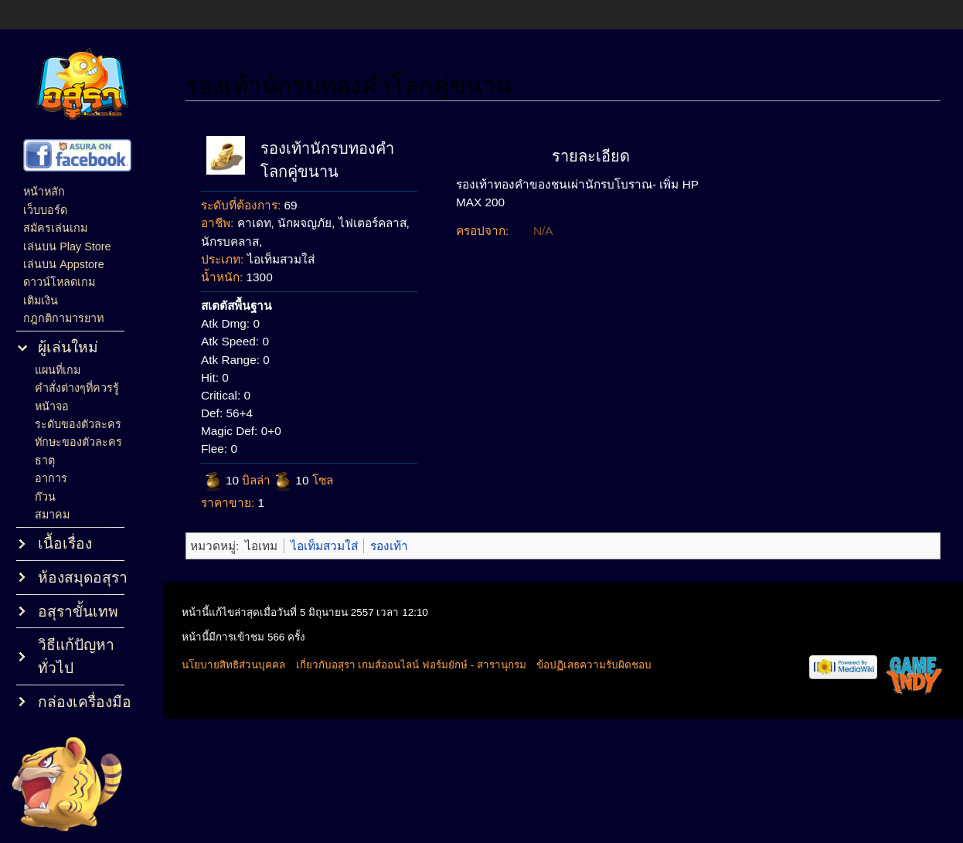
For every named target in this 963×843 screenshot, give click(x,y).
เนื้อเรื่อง (65, 543)
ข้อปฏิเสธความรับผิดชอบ (594, 665)
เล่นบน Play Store (67, 246)
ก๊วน (45, 497)
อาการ (51, 478)
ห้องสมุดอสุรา (83, 577)
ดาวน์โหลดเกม (59, 282)
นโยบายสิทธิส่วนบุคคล (233, 665)
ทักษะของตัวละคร (78, 442)
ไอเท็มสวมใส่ (324, 545)
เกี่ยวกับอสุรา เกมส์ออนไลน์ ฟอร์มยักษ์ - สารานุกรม (411, 665)
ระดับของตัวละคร (78, 424)
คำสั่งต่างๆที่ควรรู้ (77, 388)
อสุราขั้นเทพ (78, 611)
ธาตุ (45, 460)
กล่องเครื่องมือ (84, 702)
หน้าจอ (52, 406)
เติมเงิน (40, 300)
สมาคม (52, 514)
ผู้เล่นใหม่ (68, 347)
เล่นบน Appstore (63, 264)
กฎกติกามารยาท (63, 318)
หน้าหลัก (44, 191)
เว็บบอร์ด (45, 210)
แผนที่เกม (57, 370)
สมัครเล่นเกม (55, 228)
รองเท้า (389, 545)
